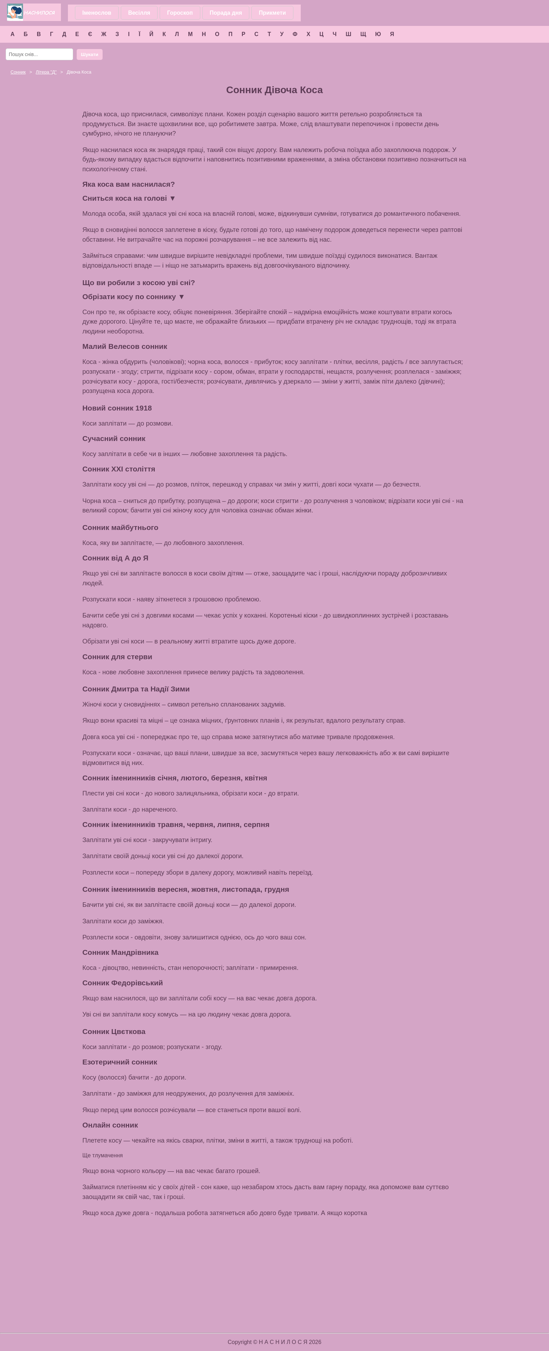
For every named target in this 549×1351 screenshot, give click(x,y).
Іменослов (96, 13)
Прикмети (272, 13)
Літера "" (46, 72)
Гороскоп (180, 13)
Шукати (89, 54)
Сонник (18, 72)
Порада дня (226, 13)
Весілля (139, 13)
